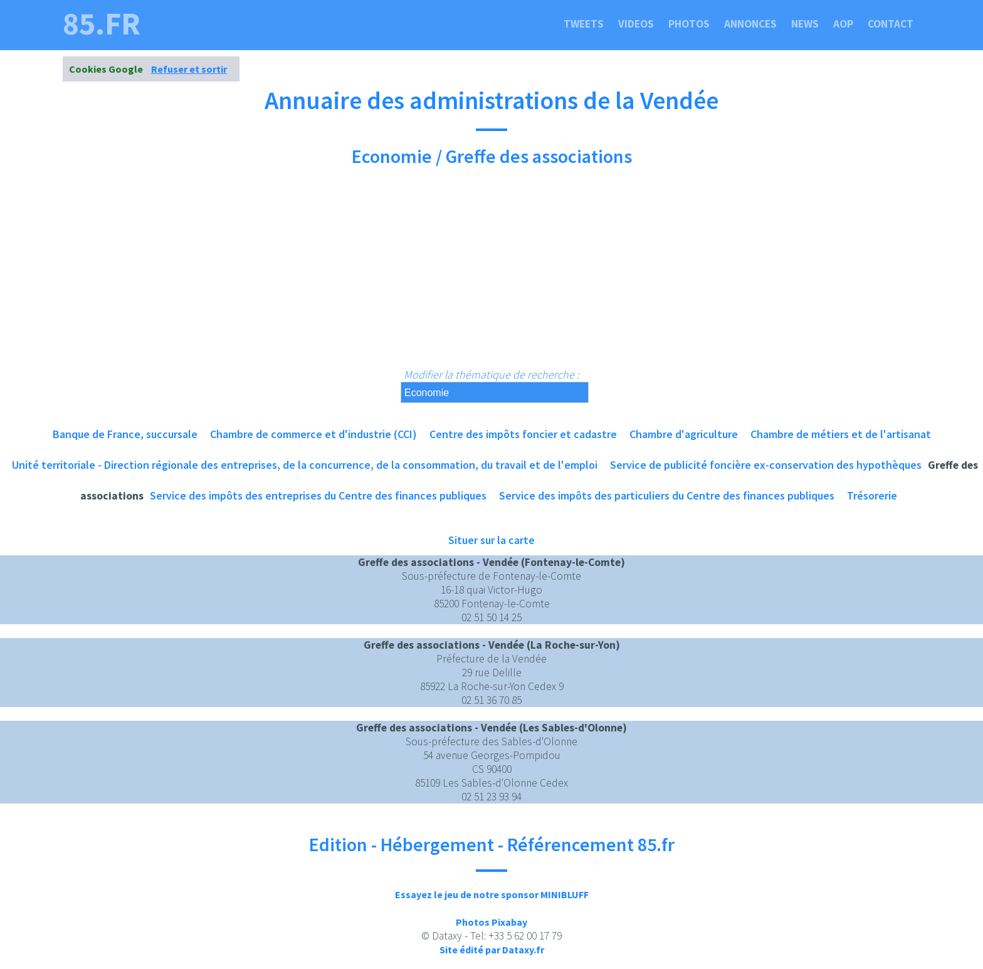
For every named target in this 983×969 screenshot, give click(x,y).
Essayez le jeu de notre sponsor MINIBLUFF (492, 894)
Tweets (584, 24)
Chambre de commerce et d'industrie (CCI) (313, 434)
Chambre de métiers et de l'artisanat (840, 434)
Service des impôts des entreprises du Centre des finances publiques (318, 495)
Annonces (750, 24)
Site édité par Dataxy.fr (491, 949)
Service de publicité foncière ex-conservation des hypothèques (766, 465)
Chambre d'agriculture (683, 434)
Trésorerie (872, 495)
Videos (636, 24)
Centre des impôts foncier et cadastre (523, 434)
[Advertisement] (491, 273)
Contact (890, 24)
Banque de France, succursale (125, 434)
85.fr (101, 23)
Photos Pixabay (491, 922)
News (805, 24)
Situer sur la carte (491, 540)
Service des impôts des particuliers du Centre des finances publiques (666, 495)
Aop (843, 24)
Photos (689, 24)
